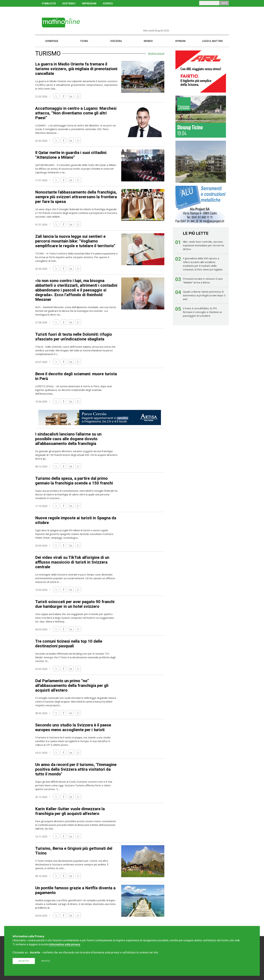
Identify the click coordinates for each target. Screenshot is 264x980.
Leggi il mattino (212, 41)
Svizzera (116, 41)
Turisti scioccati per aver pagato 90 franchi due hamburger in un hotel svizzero (74, 604)
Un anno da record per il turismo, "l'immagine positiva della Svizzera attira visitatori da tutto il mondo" (76, 769)
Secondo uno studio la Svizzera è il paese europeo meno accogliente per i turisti (73, 727)
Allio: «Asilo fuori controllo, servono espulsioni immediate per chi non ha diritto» (203, 245)
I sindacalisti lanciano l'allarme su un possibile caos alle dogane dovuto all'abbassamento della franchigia (68, 439)
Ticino (84, 41)
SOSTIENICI (68, 3)
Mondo (148, 41)
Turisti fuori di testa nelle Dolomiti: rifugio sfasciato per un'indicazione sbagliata (73, 336)
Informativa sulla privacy (64, 944)
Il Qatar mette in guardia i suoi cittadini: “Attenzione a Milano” (71, 155)
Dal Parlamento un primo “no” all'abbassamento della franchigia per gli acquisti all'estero (71, 685)
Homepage (51, 41)
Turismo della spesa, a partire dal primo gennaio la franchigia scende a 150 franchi (74, 480)
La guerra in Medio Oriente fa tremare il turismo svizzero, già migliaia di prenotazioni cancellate (76, 69)
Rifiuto (45, 961)
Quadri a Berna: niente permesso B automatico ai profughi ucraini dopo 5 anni (204, 295)
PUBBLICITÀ (49, 3)
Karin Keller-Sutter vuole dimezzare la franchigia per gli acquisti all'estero (70, 811)
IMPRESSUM (89, 3)
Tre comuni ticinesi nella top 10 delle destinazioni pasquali (68, 643)
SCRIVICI (108, 3)
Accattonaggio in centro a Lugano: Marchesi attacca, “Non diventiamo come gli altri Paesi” (76, 113)
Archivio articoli (156, 53)
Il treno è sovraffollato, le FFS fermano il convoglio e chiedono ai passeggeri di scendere (202, 312)
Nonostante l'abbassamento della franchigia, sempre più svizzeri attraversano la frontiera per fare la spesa (76, 197)
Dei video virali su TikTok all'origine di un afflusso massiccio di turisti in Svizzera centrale (72, 562)
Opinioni (180, 41)
